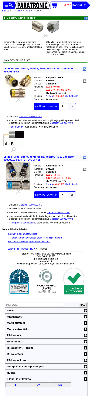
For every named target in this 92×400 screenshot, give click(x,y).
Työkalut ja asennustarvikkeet (22, 234)
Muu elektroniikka (18, 329)
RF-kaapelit (14, 335)
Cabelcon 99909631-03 (30, 116)
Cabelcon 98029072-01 (58, 212)
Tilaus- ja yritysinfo (19, 379)
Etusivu (5, 11)
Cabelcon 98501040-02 (61, 123)
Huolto (11, 372)
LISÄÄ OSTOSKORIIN (46, 106)
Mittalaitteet (14, 316)
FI (16, 384)
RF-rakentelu (15, 354)
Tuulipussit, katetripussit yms (25, 366)
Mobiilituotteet (16, 322)
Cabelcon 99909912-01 (30, 205)
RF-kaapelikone (16, 360)
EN (60, 384)
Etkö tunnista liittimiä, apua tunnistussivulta (29, 241)
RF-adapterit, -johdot (20, 347)
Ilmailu (11, 310)
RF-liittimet (17, 11)
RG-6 (27, 11)
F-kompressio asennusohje (22, 223)
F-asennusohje (16, 127)
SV (38, 384)
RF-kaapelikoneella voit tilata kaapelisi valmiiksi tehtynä (35, 238)
